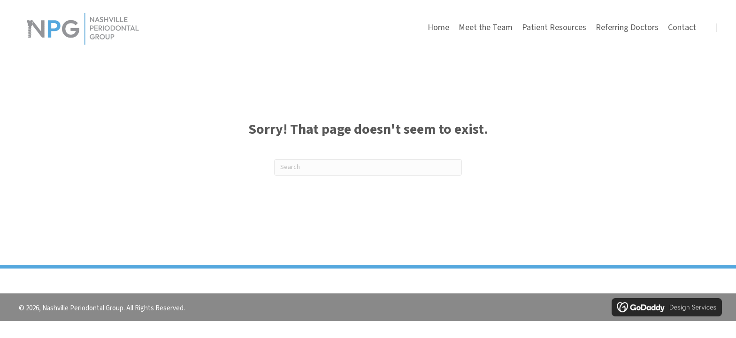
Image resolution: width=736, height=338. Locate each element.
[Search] (368, 167)
